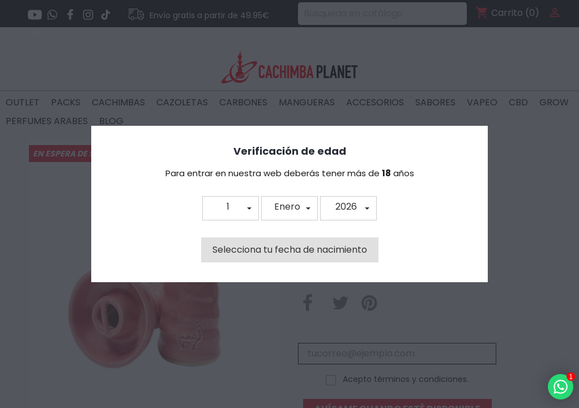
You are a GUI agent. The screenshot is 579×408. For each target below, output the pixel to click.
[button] (230, 208)
